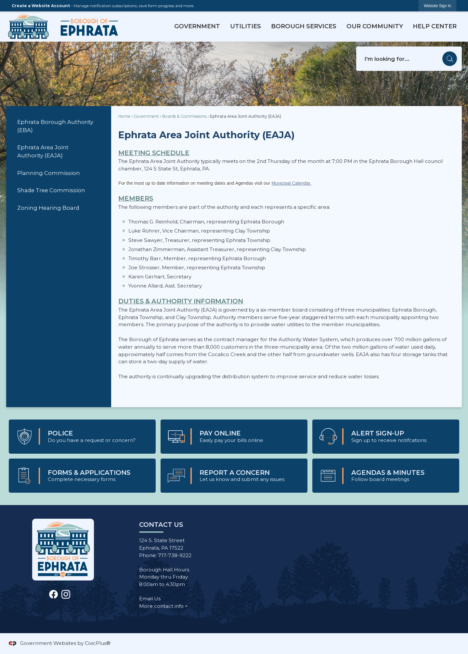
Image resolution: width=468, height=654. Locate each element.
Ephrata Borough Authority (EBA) (55, 126)
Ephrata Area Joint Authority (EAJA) (43, 151)
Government (146, 116)
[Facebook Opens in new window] (53, 594)
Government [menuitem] (197, 26)
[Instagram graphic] (65, 594)
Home (124, 116)
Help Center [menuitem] (435, 26)
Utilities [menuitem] (245, 26)
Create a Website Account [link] (41, 5)
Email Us (150, 598)
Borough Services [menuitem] (303, 26)
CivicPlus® (97, 643)
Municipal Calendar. (291, 183)
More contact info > (163, 606)
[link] (437, 5)
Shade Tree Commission (51, 190)
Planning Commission (48, 173)
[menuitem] (58, 126)
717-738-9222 (174, 555)
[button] (449, 58)
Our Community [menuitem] (374, 26)
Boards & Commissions (184, 116)
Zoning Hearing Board (48, 208)
